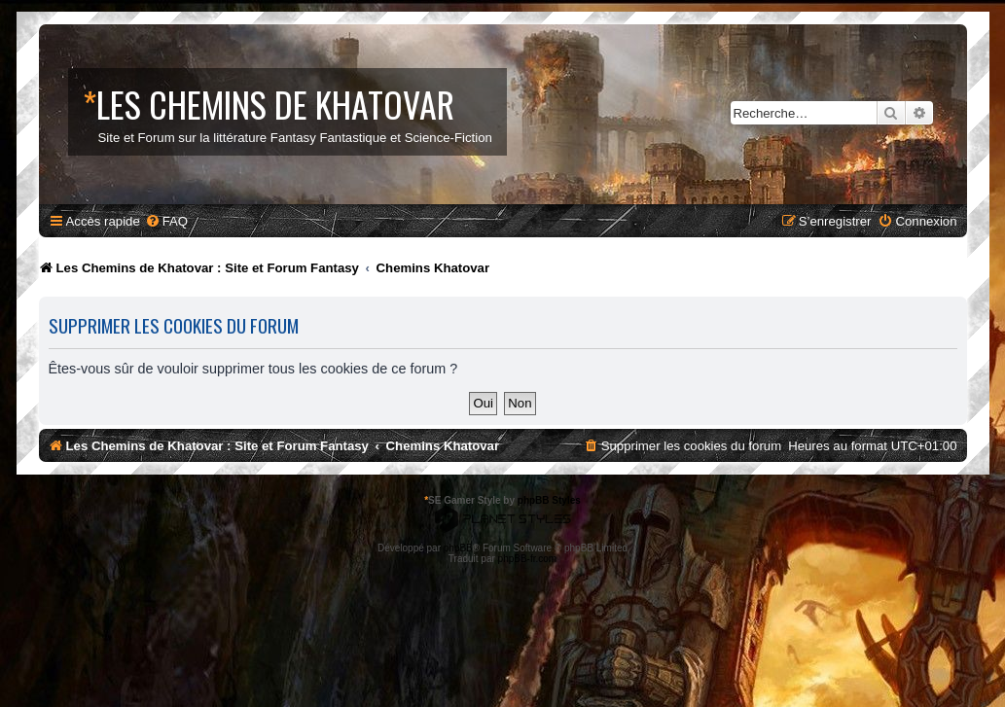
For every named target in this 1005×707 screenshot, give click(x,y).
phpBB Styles (549, 500)
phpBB (458, 548)
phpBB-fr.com (527, 558)
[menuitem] (166, 221)
